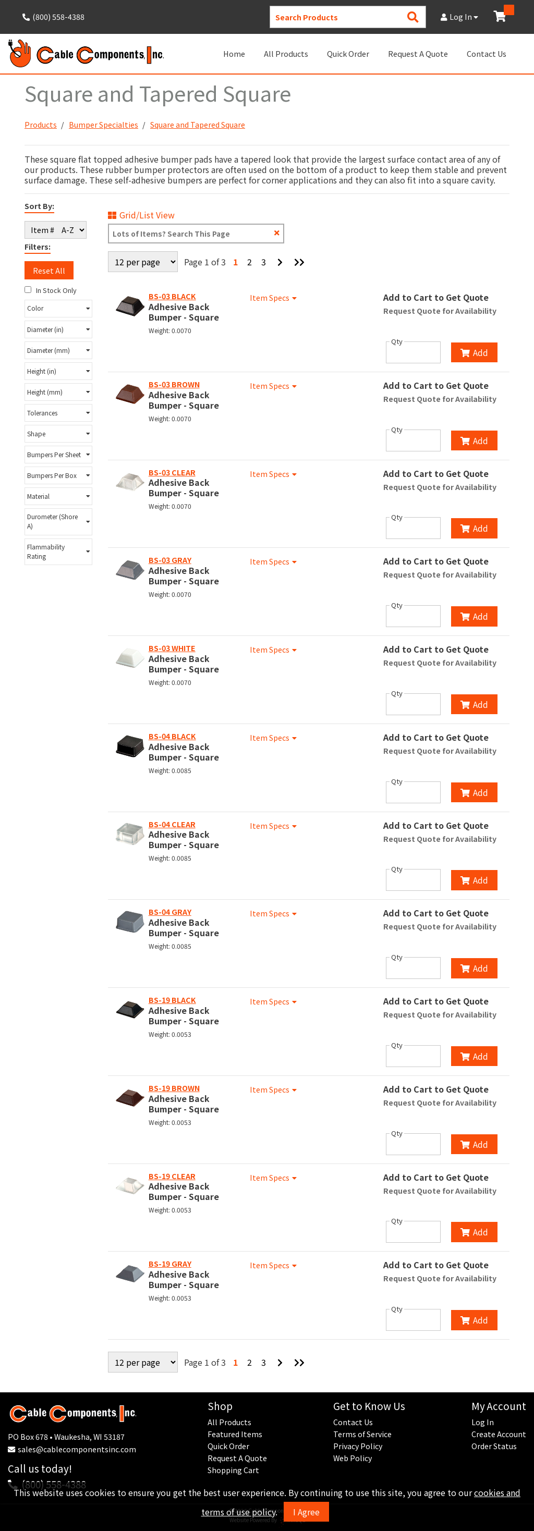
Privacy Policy (357, 1446)
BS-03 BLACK (172, 296)
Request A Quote (418, 53)
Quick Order (348, 53)
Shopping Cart (233, 1470)
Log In (459, 17)
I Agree (306, 1511)
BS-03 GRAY (170, 560)
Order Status (494, 1446)
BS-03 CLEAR (172, 472)
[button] (58, 308)
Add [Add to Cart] (474, 352)
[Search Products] (413, 17)
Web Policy (352, 1458)
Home (234, 53)
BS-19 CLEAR (172, 1176)
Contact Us (486, 53)
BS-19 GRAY (170, 1263)
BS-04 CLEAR (172, 824)
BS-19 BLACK (172, 1000)
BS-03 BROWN (174, 384)
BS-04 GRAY (170, 912)
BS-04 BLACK (172, 736)
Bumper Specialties (103, 124)
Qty (397, 341)
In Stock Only (51, 290)
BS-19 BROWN (174, 1088)
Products (41, 124)
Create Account (498, 1434)
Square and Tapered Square (197, 124)
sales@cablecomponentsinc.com (77, 1449)
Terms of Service (362, 1434)
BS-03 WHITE (172, 648)
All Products (286, 53)
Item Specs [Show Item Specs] (274, 297)
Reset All (49, 270)
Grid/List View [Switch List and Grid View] (141, 214)
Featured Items (235, 1434)
